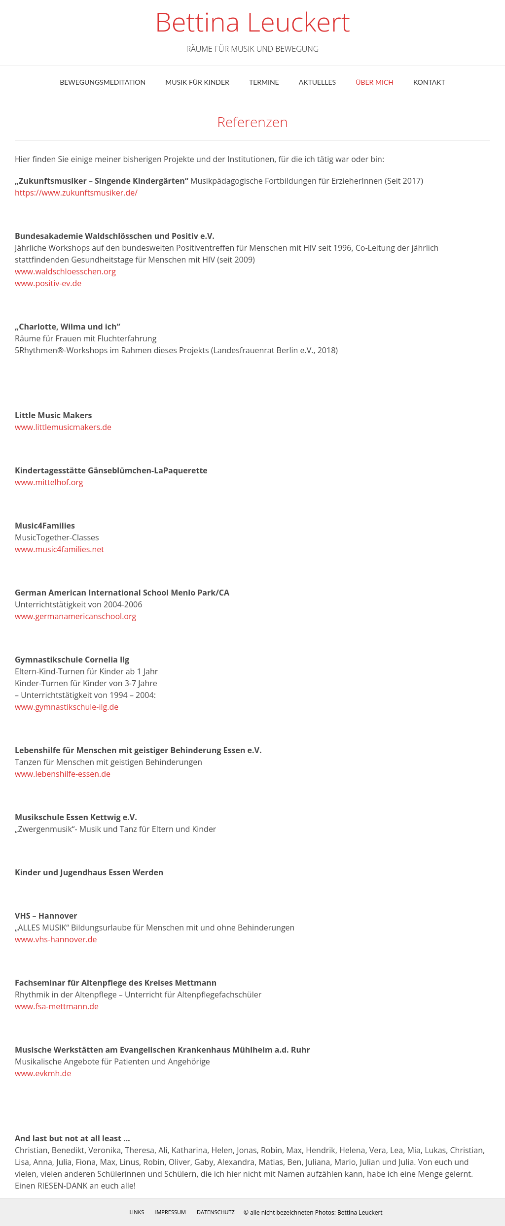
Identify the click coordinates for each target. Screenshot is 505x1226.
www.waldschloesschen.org (65, 271)
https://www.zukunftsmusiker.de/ (76, 192)
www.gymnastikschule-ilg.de (66, 706)
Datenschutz (216, 1212)
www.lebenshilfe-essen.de (62, 773)
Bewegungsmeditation (102, 82)
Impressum (170, 1212)
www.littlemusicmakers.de (63, 427)
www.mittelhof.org (49, 482)
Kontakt (429, 82)
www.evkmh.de (43, 1073)
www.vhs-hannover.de (56, 939)
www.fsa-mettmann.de (57, 1006)
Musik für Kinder (197, 82)
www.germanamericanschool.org (75, 616)
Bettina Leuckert (252, 21)
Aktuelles (317, 82)
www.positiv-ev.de (48, 283)
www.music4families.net (59, 549)
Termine (264, 82)
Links (136, 1212)
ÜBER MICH (375, 82)
